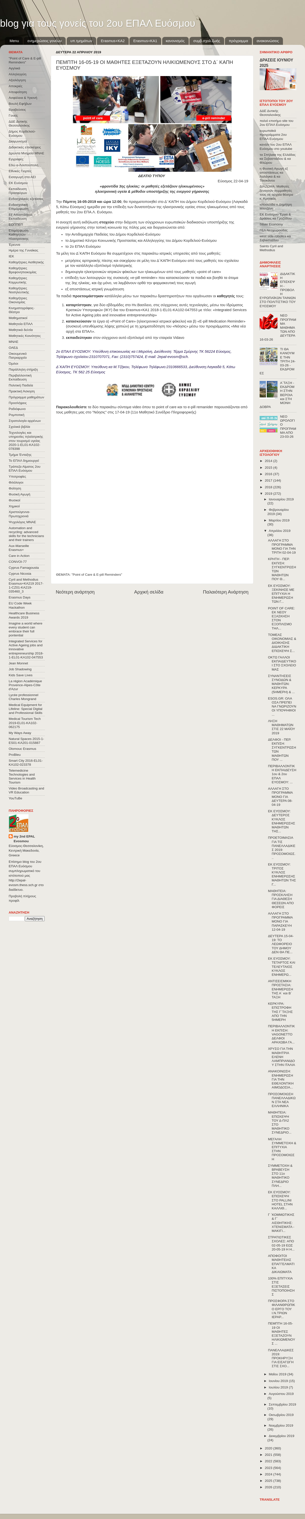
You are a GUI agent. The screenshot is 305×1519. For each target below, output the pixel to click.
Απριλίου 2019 (279, 531)
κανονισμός (175, 41)
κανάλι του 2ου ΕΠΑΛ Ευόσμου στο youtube (276, 146)
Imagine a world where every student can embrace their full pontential (25, 629)
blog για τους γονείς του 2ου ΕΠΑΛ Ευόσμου (97, 23)
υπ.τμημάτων (81, 41)
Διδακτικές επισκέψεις (25, 147)
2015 (269, 467)
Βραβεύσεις (17, 109)
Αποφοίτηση (18, 92)
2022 (269, 1461)
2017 (269, 480)
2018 (269, 487)
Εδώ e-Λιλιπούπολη (23, 165)
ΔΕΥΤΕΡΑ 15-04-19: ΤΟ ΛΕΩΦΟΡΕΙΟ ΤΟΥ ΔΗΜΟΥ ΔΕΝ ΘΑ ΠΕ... (281, 944)
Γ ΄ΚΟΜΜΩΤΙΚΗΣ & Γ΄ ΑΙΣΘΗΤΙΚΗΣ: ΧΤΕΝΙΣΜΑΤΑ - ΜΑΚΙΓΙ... (281, 1223)
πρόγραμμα (238, 41)
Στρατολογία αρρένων (25, 421)
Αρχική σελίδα (148, 592)
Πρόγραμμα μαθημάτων (26, 397)
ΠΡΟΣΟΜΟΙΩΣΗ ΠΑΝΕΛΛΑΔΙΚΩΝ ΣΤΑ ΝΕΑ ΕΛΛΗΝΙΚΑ (282, 1100)
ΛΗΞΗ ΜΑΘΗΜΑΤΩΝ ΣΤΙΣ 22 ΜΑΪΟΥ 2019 (281, 727)
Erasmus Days (19, 597)
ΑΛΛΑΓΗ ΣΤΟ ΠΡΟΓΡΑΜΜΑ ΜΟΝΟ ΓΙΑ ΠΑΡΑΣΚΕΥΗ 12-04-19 (280, 921)
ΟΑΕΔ (13, 348)
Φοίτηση (15, 488)
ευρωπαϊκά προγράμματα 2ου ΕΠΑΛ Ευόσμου (273, 134)
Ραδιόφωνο (17, 409)
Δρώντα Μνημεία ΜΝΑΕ (26, 153)
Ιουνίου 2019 (279, 1381)
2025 (269, 1481)
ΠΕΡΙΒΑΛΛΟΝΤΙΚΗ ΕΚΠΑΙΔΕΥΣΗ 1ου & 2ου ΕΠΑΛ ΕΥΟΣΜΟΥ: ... (282, 774)
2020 (269, 1448)
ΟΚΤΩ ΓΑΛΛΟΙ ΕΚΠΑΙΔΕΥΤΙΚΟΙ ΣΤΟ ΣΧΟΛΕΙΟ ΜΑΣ (282, 663)
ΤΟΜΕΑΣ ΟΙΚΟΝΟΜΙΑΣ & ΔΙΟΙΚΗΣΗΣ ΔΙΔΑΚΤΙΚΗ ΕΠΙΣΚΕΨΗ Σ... (282, 643)
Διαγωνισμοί (18, 141)
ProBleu (15, 755)
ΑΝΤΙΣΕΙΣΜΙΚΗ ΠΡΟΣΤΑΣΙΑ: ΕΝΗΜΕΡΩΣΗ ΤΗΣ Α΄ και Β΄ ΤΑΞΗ (280, 989)
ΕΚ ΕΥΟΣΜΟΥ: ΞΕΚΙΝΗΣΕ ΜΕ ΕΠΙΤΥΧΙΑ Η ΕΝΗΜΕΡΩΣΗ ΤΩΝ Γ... (281, 594)
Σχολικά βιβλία (19, 427)
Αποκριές (16, 86)
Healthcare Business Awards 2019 (24, 615)
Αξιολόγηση (17, 80)
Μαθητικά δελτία (21, 330)
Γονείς (13, 115)
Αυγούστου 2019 (281, 1394)
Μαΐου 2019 (278, 1374)
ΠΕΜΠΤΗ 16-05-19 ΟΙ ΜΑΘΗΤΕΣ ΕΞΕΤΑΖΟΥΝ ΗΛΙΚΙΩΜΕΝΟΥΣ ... (281, 1333)
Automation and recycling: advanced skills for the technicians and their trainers (26, 534)
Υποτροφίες (17, 476)
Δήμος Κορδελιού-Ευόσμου (22, 133)
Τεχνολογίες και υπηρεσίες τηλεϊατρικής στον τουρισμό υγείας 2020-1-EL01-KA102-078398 (26, 441)
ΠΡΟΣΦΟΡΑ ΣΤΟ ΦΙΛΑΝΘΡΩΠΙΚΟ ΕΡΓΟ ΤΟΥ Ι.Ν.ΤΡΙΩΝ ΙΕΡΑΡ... (281, 1309)
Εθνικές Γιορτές (20, 171)
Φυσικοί (14, 500)
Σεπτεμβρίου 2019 (282, 1404)
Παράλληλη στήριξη (23, 369)
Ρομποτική (16, 415)
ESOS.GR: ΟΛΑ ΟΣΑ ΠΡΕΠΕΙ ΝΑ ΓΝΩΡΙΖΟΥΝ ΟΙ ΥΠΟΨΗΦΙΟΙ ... (282, 706)
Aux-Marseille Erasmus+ (19, 548)
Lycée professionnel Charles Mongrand (23, 697)
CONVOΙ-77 (18, 562)
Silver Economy (271, 224)
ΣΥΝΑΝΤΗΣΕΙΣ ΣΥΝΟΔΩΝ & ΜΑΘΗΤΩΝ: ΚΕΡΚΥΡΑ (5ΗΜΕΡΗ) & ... (281, 684)
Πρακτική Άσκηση (22, 391)
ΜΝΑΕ (13, 342)
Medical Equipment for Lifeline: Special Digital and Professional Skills (25, 709)
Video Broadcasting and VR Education (26, 790)
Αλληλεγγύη (17, 74)
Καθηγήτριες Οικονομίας (18, 300)
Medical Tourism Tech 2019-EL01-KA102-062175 (25, 723)
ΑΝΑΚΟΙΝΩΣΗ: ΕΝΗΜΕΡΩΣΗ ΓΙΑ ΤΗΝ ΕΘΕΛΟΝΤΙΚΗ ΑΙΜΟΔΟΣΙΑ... (281, 1079)
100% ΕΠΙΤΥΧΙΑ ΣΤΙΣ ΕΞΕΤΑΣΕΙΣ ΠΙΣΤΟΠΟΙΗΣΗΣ (281, 1286)
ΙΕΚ (11, 256)
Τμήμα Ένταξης (20, 455)
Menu (14, 41)
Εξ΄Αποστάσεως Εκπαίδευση (21, 216)
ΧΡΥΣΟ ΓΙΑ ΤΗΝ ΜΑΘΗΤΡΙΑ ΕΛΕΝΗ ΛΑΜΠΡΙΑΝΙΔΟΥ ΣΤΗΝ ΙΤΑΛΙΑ (281, 1057)
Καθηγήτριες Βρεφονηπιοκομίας (22, 270)
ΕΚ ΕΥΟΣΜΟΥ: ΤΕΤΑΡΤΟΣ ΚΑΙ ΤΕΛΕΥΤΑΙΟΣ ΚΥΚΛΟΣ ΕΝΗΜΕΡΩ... (281, 966)
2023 (269, 1468)
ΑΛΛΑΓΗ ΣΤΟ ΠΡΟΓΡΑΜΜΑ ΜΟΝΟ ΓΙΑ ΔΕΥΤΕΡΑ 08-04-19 (280, 797)
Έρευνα (14, 244)
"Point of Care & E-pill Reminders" (97, 574)
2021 (269, 1455)
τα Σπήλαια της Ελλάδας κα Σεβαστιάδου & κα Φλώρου (278, 158)
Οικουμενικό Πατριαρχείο (18, 355)
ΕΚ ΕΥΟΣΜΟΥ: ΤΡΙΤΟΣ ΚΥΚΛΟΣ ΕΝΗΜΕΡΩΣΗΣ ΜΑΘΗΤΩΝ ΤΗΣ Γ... (282, 874)
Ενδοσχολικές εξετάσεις (26, 199)
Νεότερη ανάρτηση (75, 592)
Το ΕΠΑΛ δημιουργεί (24, 460)
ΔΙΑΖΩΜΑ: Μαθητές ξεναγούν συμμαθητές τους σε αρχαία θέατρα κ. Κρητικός (276, 192)
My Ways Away (20, 733)
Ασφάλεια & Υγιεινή (23, 98)
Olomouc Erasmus (22, 749)
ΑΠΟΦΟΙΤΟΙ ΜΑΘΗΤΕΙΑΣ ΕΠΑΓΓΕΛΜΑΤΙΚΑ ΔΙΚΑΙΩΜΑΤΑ (281, 1264)
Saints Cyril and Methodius (271, 248)
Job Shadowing (20, 669)
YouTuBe (15, 798)
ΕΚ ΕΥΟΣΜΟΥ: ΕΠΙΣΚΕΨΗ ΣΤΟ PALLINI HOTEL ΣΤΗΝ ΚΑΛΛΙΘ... (280, 1200)
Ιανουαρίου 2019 (281, 499)
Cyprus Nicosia (20, 573)
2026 (269, 1487)
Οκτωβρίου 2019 (281, 1415)
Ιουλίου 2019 (279, 1387)
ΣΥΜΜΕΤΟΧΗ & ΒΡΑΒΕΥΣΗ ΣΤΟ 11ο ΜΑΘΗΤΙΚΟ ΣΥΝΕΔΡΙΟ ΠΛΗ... (280, 1176)
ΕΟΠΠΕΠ (16, 224)
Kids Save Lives (20, 675)
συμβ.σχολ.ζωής (206, 41)
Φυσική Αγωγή (19, 494)
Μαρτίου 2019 (279, 520)
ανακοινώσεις (268, 41)
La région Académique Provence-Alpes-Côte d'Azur (25, 685)
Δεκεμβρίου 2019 (281, 1436)
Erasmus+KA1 (145, 41)
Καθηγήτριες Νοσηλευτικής (19, 290)
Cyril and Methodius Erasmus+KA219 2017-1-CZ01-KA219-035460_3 (26, 586)
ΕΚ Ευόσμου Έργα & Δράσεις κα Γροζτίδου (276, 216)
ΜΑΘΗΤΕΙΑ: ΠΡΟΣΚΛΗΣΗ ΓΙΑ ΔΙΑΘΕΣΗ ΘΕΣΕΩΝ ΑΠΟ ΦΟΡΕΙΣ (281, 899)
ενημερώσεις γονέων (45, 41)
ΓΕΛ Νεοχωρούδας (274, 230)
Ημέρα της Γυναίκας (23, 250)
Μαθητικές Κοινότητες (25, 336)
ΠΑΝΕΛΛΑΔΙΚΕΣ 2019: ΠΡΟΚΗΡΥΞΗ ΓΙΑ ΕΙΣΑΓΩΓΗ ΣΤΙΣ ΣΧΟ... (281, 1358)
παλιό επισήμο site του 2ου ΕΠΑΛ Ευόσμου (276, 123)
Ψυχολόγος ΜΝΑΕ (22, 522)
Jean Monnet (18, 663)
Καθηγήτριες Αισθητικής (26, 262)
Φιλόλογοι (16, 482)
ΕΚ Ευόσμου (18, 183)
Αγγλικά (14, 68)
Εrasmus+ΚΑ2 (112, 41)
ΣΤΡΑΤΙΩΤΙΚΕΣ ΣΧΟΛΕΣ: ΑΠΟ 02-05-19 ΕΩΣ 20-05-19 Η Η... (281, 1243)
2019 (269, 493)
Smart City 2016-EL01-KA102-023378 (26, 762)
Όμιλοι (13, 363)
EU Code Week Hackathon (20, 605)
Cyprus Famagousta (24, 568)
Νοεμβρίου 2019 (281, 1425)
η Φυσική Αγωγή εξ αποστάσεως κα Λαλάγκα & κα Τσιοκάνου (274, 175)
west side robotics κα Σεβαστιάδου (275, 238)
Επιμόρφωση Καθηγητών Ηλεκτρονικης (19, 234)
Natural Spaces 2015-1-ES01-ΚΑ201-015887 (26, 741)
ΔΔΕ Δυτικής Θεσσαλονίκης (19, 123)
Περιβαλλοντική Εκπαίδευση (20, 377)
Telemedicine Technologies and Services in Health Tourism (22, 777)
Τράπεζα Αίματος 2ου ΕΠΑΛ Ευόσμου (24, 468)
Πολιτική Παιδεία (21, 385)
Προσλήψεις (18, 403)
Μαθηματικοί (18, 318)
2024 (269, 1474)
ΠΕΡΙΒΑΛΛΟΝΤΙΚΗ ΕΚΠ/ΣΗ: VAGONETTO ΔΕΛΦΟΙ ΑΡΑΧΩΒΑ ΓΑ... (281, 1034)
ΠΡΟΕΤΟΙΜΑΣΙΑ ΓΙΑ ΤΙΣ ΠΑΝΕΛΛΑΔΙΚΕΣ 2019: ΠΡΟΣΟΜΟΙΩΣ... (282, 848)
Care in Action (19, 556)
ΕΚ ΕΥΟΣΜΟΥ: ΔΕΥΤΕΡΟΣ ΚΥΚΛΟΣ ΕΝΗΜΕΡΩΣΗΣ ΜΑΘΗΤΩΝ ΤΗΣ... (281, 821)
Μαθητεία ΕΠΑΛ (21, 324)
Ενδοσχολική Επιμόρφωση (18, 207)
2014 (269, 461)
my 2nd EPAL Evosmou (24, 839)
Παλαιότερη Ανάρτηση (225, 592)
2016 (269, 474)
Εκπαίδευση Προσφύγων (18, 191)
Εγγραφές (16, 159)
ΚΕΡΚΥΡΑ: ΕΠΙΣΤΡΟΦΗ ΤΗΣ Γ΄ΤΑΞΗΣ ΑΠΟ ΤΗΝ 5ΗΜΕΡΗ (280, 1012)
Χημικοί (14, 506)
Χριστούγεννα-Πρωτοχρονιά (19, 514)
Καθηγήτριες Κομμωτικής (18, 280)
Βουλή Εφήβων (20, 104)
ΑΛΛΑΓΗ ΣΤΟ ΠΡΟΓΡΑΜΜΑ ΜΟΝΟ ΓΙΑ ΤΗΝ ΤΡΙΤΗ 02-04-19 (282, 546)
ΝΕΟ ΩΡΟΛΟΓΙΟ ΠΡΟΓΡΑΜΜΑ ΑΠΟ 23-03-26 (288, 426)
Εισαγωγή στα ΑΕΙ (22, 177)
